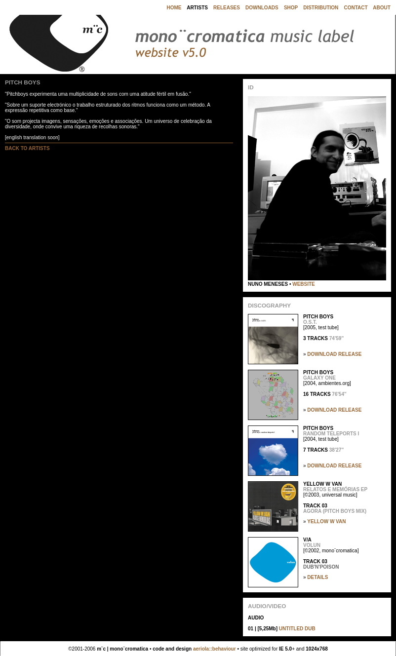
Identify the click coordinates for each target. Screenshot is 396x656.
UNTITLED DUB (297, 628)
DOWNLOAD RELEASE (334, 354)
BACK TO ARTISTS (27, 148)
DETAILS (317, 577)
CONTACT (355, 7)
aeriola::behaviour (214, 649)
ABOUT (382, 7)
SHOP (291, 7)
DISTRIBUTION (320, 7)
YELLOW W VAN (326, 521)
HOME (173, 7)
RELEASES (226, 7)
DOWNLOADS (261, 7)
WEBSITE (303, 284)
